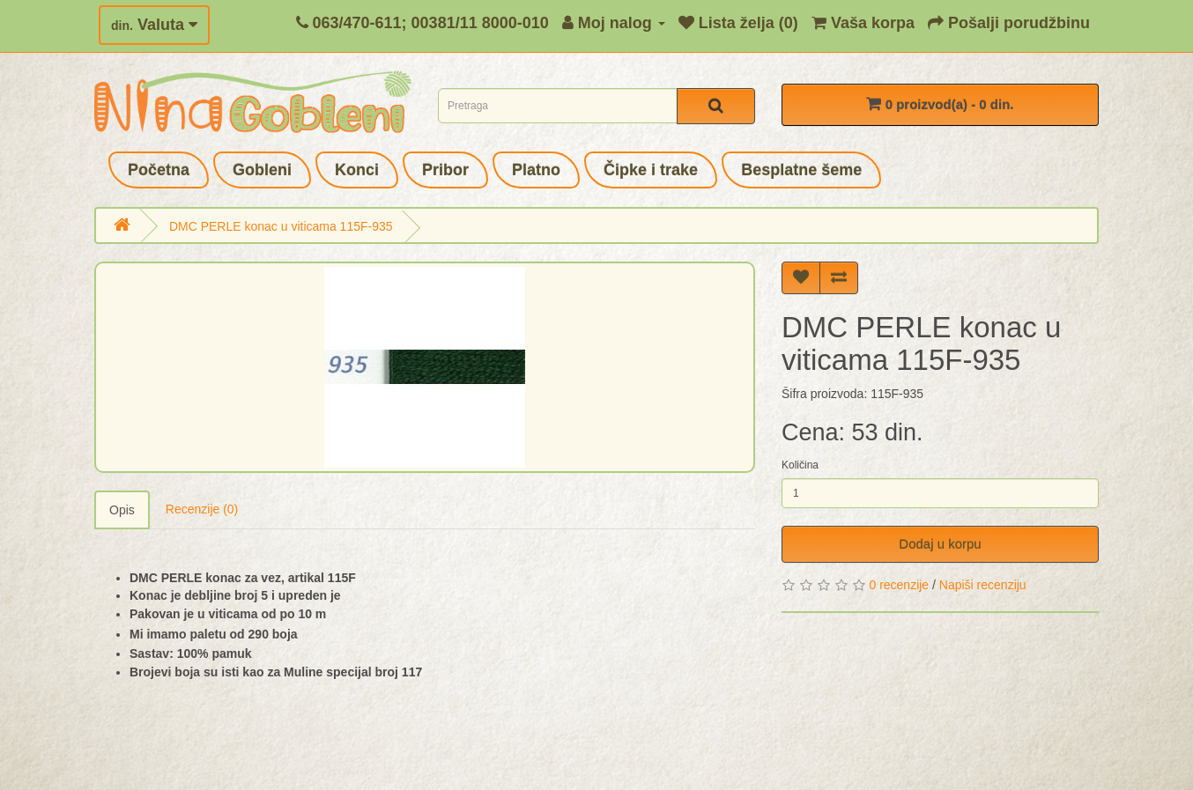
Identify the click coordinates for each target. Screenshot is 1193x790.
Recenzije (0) (202, 509)
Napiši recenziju (982, 585)
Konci (357, 170)
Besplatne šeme (801, 170)
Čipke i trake (651, 170)
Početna (158, 170)
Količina (800, 465)
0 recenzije (899, 585)
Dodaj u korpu (940, 543)
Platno (536, 170)
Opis (122, 510)
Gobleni (262, 170)
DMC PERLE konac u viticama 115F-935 (281, 226)
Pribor (445, 170)
